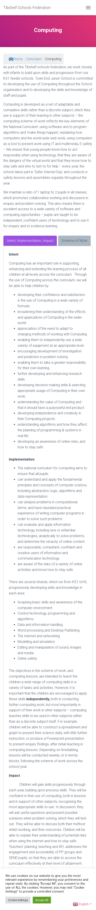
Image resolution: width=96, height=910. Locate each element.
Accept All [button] (41, 900)
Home (16, 59)
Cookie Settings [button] (18, 900)
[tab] (30, 241)
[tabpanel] (48, 559)
